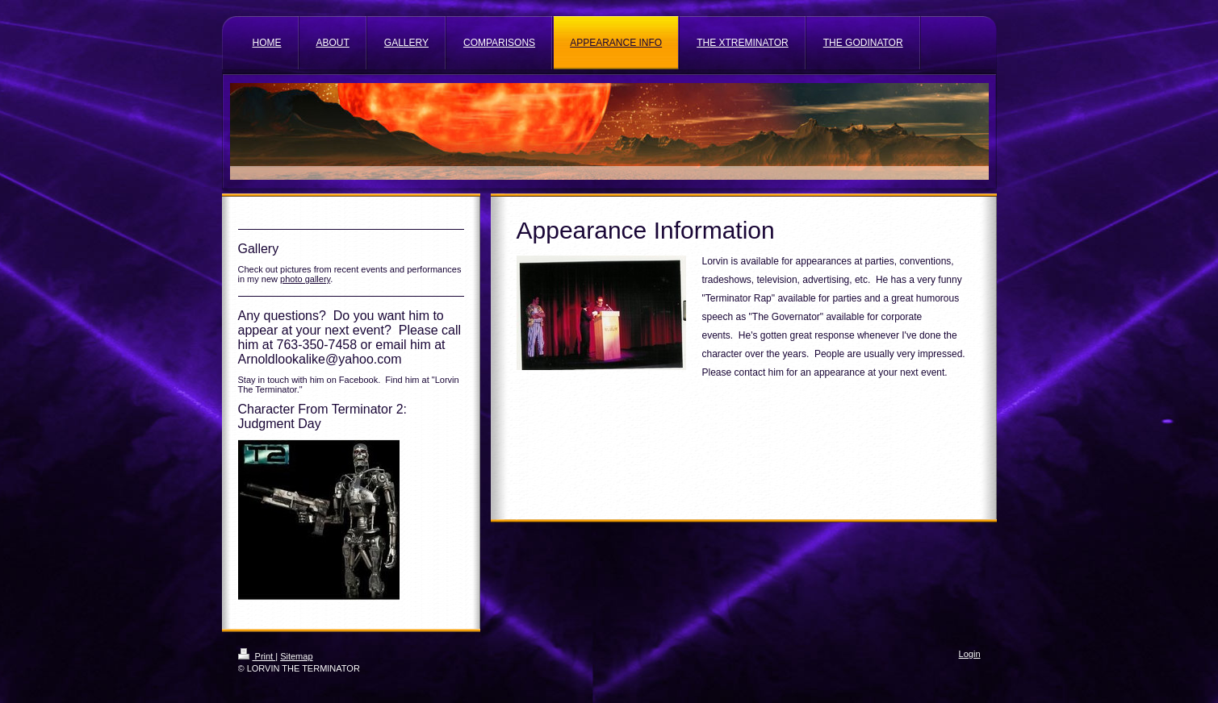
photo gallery (305, 279)
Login (970, 654)
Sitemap (296, 656)
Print (257, 656)
